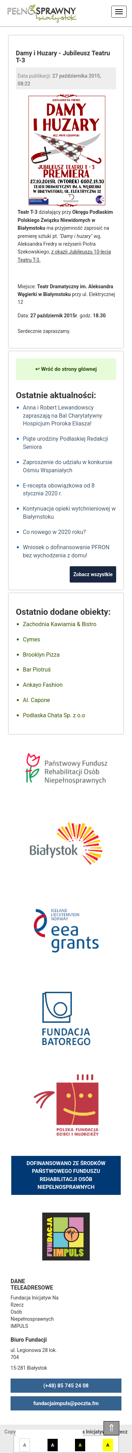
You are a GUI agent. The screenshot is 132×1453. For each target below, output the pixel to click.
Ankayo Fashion (43, 684)
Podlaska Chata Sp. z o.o (54, 715)
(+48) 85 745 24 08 (65, 1385)
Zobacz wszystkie (93, 574)
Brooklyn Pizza (41, 654)
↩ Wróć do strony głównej (66, 369)
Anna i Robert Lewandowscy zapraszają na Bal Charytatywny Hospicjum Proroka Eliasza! (62, 415)
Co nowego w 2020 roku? (54, 532)
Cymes (31, 639)
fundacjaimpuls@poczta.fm (66, 1403)
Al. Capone (36, 700)
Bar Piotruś (37, 669)
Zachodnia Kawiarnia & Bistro (59, 624)
